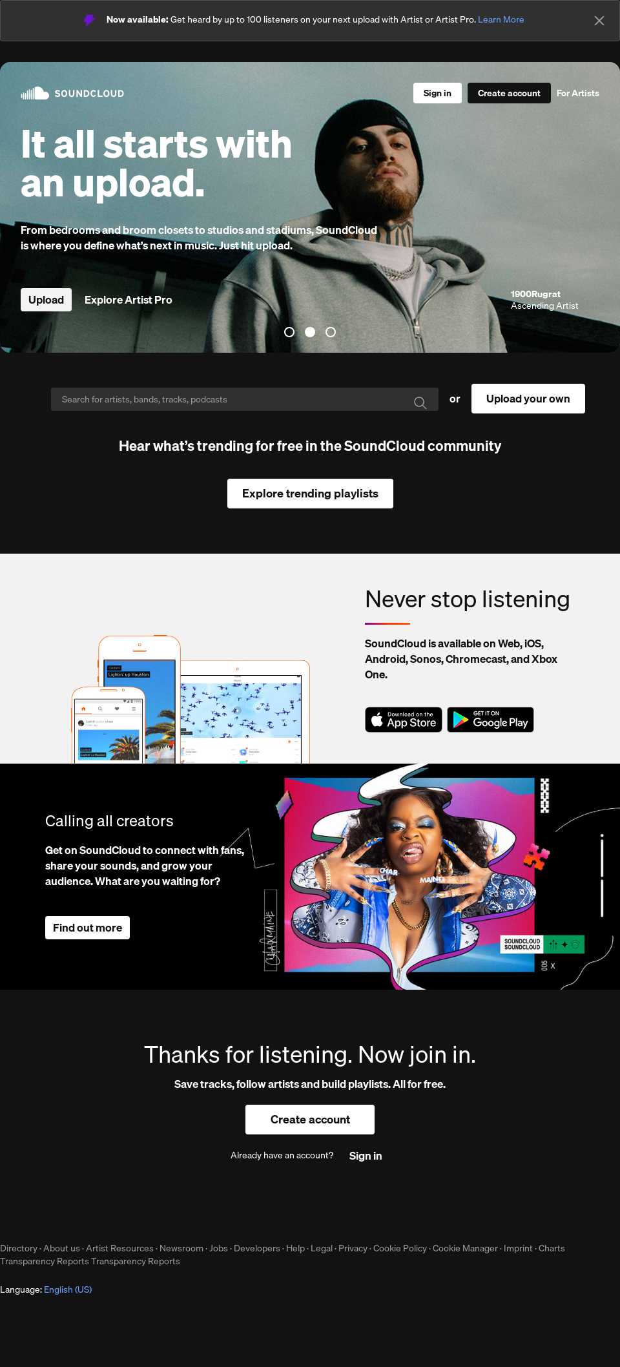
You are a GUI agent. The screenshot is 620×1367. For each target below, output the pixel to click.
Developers (257, 1248)
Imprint (518, 1248)
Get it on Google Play (490, 720)
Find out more (87, 927)
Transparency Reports (44, 1261)
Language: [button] (46, 1289)
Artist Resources (120, 1248)
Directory (18, 1248)
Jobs (218, 1248)
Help (295, 1248)
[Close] (599, 21)
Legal (322, 1248)
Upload (46, 299)
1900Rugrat (536, 293)
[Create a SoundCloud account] (509, 93)
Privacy (352, 1248)
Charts (552, 1248)
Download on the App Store (403, 720)
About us (61, 1248)
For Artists (578, 93)
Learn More (501, 19)
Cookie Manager (465, 1248)
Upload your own (528, 398)
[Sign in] (437, 93)
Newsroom (181, 1248)
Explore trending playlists (310, 493)
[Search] (245, 399)
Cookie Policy (400, 1248)
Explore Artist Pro (128, 299)
